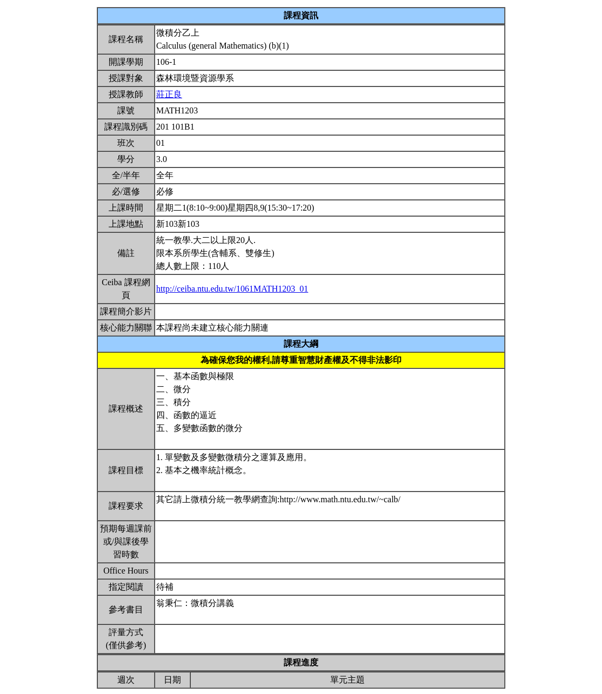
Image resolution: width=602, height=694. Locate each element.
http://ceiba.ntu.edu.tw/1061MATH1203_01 (232, 288)
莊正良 (169, 94)
